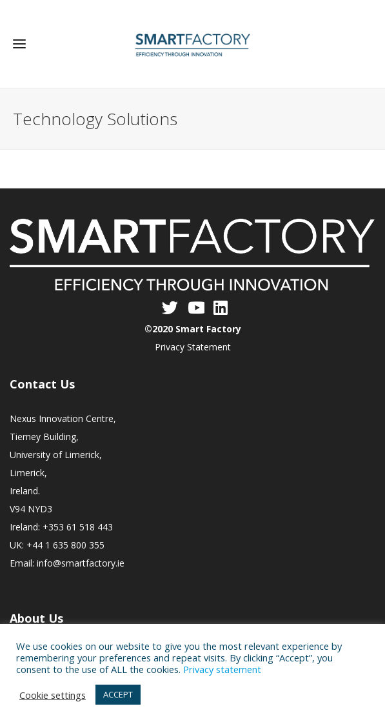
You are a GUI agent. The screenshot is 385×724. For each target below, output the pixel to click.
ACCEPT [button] (118, 694)
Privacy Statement (193, 347)
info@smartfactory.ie (80, 563)
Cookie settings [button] (52, 695)
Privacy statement (222, 669)
